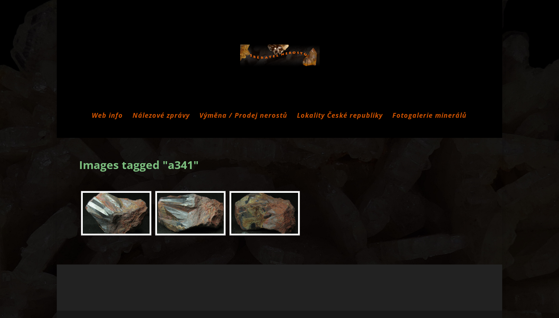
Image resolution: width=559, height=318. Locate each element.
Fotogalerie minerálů (429, 116)
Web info (107, 116)
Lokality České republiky (340, 116)
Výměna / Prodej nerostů (243, 116)
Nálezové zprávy (161, 116)
